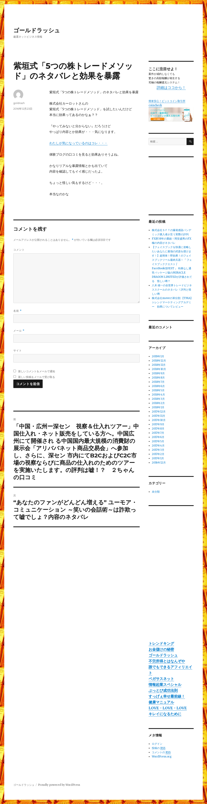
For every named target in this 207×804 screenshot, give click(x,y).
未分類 (156, 491)
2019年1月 (158, 356)
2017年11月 (158, 416)
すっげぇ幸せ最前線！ (167, 696)
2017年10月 (159, 420)
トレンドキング (161, 643)
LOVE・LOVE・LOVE (168, 708)
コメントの (161, 752)
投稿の (158, 748)
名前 (17, 311)
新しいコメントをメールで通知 (36, 371)
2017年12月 (159, 411)
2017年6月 (158, 437)
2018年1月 (158, 407)
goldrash (19, 103)
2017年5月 (158, 441)
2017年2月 (158, 454)
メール (18, 330)
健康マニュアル (161, 702)
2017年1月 (158, 458)
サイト (17, 350)
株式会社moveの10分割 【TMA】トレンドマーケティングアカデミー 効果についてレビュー (172, 302)
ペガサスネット (161, 678)
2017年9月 (158, 424)
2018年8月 (158, 377)
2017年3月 (158, 450)
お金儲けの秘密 (161, 649)
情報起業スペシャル (165, 684)
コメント (19, 249)
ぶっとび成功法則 (163, 690)
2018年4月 (158, 394)
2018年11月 (159, 365)
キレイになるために (165, 714)
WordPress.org (162, 756)
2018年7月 (158, 382)
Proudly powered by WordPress (59, 785)
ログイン (157, 744)
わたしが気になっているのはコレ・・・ (78, 143)
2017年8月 (158, 428)
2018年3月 (158, 399)
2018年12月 (159, 360)
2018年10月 (159, 369)
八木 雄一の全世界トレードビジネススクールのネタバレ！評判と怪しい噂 (172, 290)
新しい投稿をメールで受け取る (36, 377)
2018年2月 (158, 403)
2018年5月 (158, 390)
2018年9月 (158, 373)
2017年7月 (158, 433)
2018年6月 (158, 386)
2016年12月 (159, 462)
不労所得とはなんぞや (167, 661)
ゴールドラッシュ (36, 30)
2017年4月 (158, 445)
